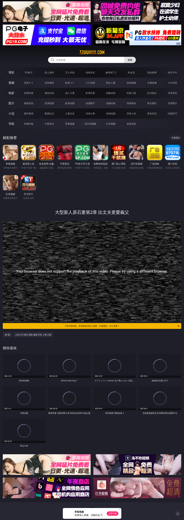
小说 (11, 113)
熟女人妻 (110, 82)
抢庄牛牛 (172, 72)
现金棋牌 (152, 72)
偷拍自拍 (49, 93)
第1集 (7, 334)
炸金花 (131, 72)
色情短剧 (131, 123)
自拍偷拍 (49, 82)
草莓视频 (70, 123)
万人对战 (70, 72)
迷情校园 (110, 113)
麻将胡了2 (111, 72)
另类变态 (172, 93)
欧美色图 (70, 103)
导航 (11, 124)
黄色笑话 (152, 113)
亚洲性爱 (28, 93)
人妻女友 (70, 113)
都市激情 (28, 113)
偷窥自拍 (28, 103)
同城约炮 (28, 123)
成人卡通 (70, 93)
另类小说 (131, 113)
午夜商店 (49, 123)
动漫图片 (90, 103)
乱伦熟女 (152, 93)
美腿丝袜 (110, 103)
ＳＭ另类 (172, 82)
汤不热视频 (90, 123)
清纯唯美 (131, 103)
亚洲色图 (49, 103)
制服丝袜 (110, 93)
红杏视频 (110, 123)
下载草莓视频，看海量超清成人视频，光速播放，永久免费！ (122, 326)
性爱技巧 (172, 113)
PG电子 (29, 72)
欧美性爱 (90, 93)
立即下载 (112, 513)
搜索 (130, 60)
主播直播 (152, 82)
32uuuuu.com (92, 52)
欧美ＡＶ (70, 82)
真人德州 (49, 72)
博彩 (11, 72)
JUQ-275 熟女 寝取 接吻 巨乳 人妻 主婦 (33, 334)
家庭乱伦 (49, 113)
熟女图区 (152, 103)
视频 (11, 83)
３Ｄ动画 (90, 82)
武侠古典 (90, 113)
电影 (11, 93)
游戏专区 (90, 72)
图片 (11, 103)
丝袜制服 (131, 82)
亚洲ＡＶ (28, 82)
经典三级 (131, 93)
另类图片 (172, 103)
